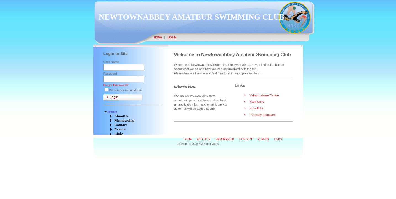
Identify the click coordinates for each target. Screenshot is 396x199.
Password (110, 73)
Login (172, 37)
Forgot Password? (116, 85)
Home (158, 37)
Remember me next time (126, 90)
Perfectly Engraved (263, 114)
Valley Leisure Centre (264, 95)
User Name (111, 62)
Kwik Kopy (257, 101)
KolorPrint (256, 108)
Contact (121, 125)
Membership (125, 120)
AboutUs (121, 116)
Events (120, 129)
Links (119, 134)
